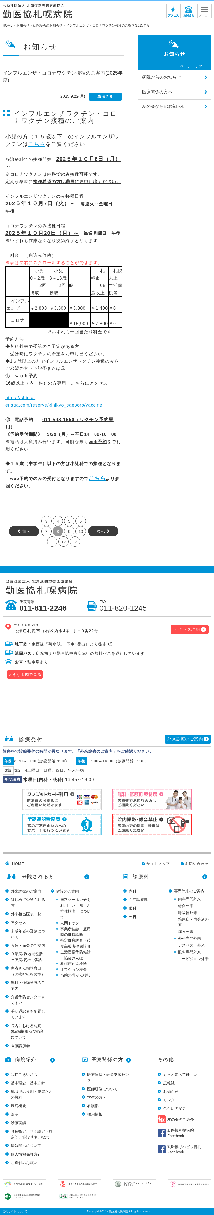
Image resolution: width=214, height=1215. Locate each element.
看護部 (93, 1106)
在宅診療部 (138, 899)
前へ (26, 531)
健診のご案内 (67, 891)
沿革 (14, 1114)
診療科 (141, 876)
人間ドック (69, 923)
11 (52, 541)
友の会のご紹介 (180, 1119)
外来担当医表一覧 (26, 914)
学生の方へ (96, 1097)
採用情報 (94, 1114)
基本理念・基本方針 (28, 1083)
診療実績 (18, 1123)
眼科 (132, 908)
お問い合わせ (197, 864)
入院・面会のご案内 (28, 945)
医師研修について (102, 1089)
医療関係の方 (107, 1059)
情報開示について (26, 1145)
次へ (101, 531)
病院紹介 (25, 1059)
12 (63, 541)
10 (80, 531)
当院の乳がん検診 (75, 975)
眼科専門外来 (189, 952)
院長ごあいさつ (24, 1074)
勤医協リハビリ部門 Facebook (184, 1149)
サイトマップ (158, 864)
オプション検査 (73, 969)
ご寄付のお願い (24, 1162)
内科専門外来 (189, 899)
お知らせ (170, 1091)
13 (75, 541)
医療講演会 (20, 1046)
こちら (36, 144)
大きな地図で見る (25, 674)
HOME (18, 864)
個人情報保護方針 (26, 1154)
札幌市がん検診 (73, 963)
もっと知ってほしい (180, 1074)
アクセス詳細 (187, 629)
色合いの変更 (174, 1108)
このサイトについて (15, 1211)
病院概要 (18, 1106)
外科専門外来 (189, 938)
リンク (169, 1100)
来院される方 (38, 876)
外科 (132, 917)
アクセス (18, 922)
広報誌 (169, 1083)
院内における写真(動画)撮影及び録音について (27, 1032)
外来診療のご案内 (185, 739)
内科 (132, 891)
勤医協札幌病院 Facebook (180, 1133)
